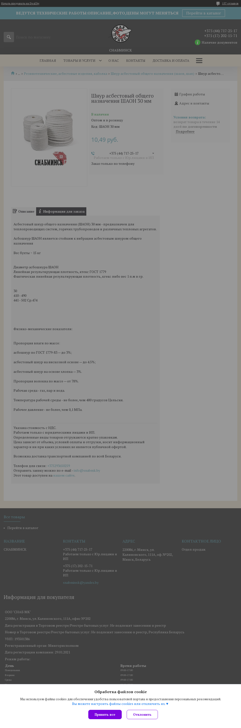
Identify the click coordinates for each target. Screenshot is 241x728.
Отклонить (142, 714)
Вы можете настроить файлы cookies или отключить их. (119, 704)
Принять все (105, 714)
